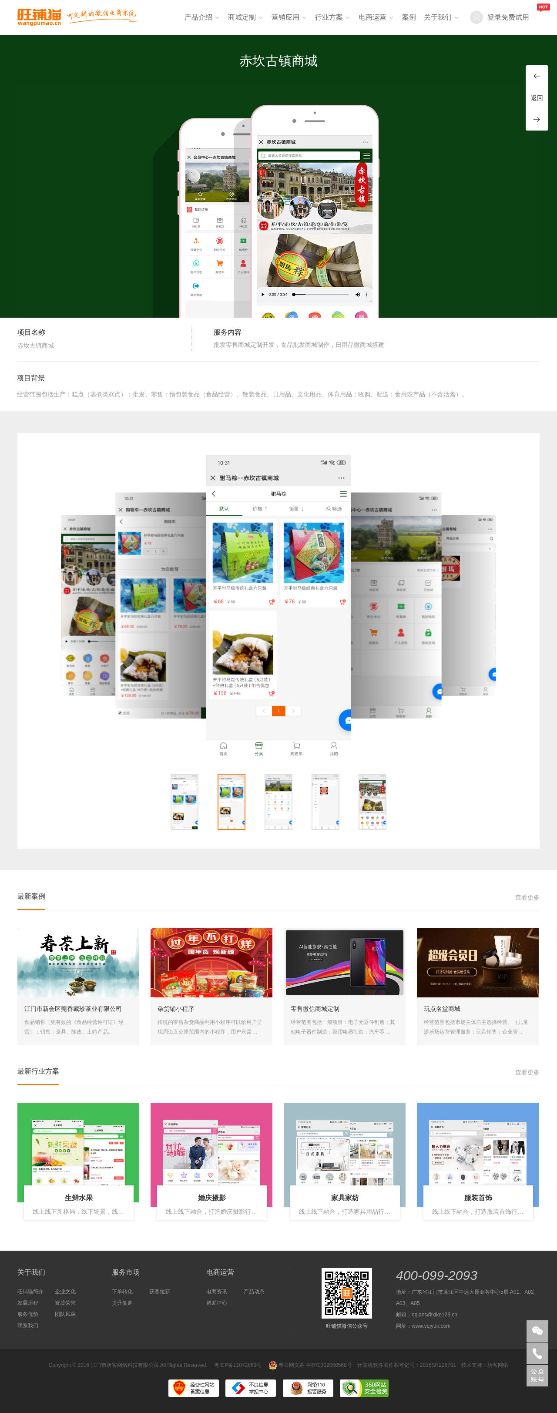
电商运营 (372, 17)
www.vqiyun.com (431, 1326)
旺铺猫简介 (30, 1292)
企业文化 (65, 1292)
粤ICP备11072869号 (238, 1365)
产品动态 (254, 1292)
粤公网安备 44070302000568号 (310, 1365)
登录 (494, 17)
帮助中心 (216, 1303)
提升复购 (122, 1303)
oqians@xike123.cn (434, 1315)
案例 (409, 17)
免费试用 (515, 17)
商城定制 (242, 17)
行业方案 (329, 17)
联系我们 (27, 1325)
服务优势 (27, 1314)
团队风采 (65, 1314)
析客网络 (497, 1365)
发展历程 (27, 1303)
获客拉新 (159, 1292)
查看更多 (527, 897)
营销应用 (285, 17)
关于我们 (438, 17)
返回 (537, 97)
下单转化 (122, 1292)
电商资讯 (216, 1292)
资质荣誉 (65, 1303)
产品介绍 (198, 17)
